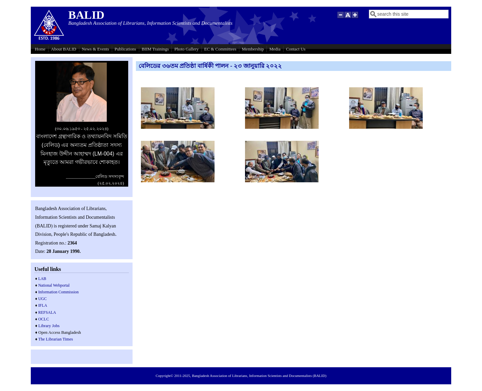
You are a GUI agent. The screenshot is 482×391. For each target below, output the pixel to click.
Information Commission (58, 292)
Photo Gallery (186, 49)
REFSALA (47, 312)
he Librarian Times (57, 339)
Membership (253, 49)
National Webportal (54, 285)
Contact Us (296, 49)
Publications (125, 49)
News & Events (95, 49)
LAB (42, 278)
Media (274, 49)
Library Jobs (49, 325)
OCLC (43, 319)
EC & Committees (220, 49)
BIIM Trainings (155, 49)
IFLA (42, 305)
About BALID (63, 49)
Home (40, 49)
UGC (42, 298)
